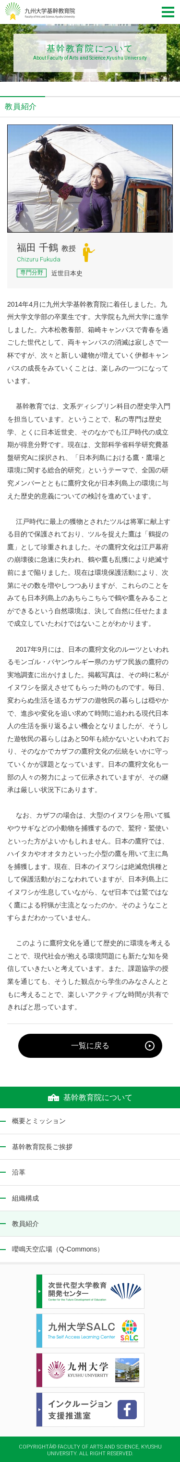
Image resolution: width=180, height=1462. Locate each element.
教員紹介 (25, 1223)
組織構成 (25, 1198)
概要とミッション (39, 1121)
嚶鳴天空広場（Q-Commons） (58, 1249)
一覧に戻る (90, 1045)
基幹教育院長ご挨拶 (42, 1147)
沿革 (18, 1172)
